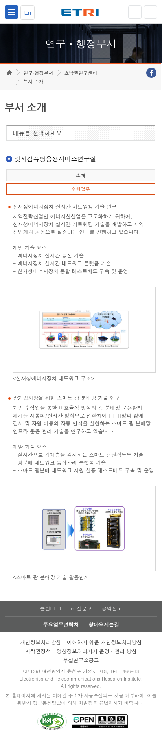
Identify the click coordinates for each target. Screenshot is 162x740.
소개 (80, 175)
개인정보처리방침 (40, 642)
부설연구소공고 (81, 660)
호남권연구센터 (80, 72)
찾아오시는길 (103, 624)
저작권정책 (38, 651)
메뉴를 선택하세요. (38, 133)
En (27, 12)
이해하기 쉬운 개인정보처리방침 (104, 642)
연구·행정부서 (38, 72)
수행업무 (80, 188)
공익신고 (112, 608)
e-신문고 (81, 608)
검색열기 (150, 12)
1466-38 (129, 671)
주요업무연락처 (61, 624)
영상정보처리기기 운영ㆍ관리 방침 (97, 651)
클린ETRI (50, 608)
